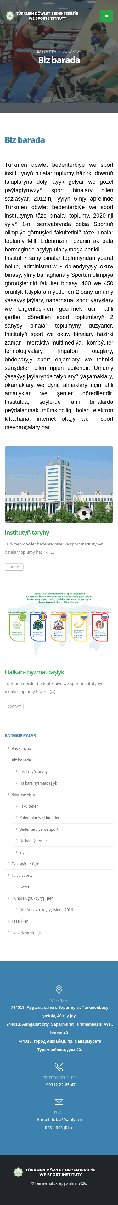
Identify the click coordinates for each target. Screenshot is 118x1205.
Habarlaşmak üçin (27, 932)
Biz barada (21, 759)
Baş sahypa (46, 51)
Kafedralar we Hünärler (39, 817)
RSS (48, 1127)
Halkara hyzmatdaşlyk (34, 672)
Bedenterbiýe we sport (39, 829)
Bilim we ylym (23, 794)
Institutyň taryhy (27, 532)
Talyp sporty (22, 875)
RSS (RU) (63, 1127)
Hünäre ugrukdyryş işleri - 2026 (46, 909)
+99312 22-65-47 (60, 1084)
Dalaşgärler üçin (25, 863)
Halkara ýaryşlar (33, 840)
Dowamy (14, 567)
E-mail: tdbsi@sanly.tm (59, 1119)
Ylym (24, 852)
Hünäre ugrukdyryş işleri (32, 898)
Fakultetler (29, 805)
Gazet (24, 886)
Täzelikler (20, 920)
